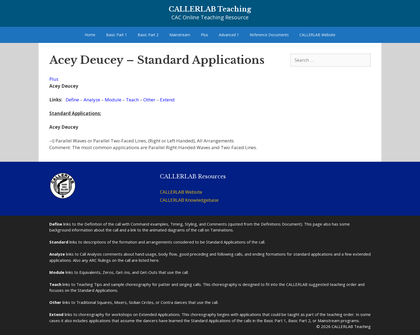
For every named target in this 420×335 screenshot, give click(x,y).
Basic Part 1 (116, 34)
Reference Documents (269, 34)
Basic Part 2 (148, 34)
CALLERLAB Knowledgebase (189, 200)
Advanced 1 (229, 34)
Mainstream (179, 34)
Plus (204, 34)
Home (90, 34)
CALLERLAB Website (317, 34)
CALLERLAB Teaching (210, 9)
